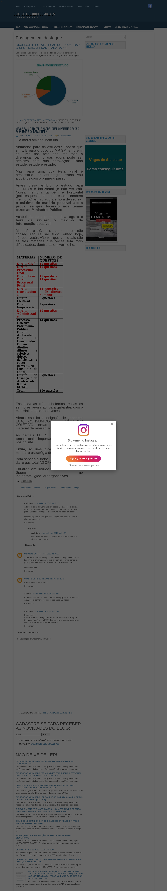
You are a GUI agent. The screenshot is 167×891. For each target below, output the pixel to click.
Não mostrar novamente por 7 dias (84, 465)
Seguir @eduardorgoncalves (83, 458)
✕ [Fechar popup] (112, 424)
